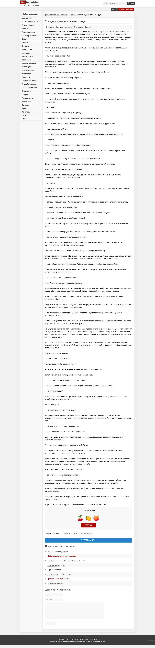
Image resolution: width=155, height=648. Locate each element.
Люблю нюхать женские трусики (61, 556)
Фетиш (25, 108)
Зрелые (25, 28)
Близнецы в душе (55, 583)
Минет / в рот (27, 49)
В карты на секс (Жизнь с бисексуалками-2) (66, 560)
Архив (121, 9)
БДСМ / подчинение (30, 21)
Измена (73, 14)
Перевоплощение (29, 63)
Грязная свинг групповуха (58, 579)
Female (24, 115)
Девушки (129, 9)
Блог (23, 119)
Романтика (26, 73)
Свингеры (26, 77)
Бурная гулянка (54, 569)
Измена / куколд (28, 32)
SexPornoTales (64, 642)
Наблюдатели (27, 56)
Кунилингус (26, 46)
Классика (25, 39)
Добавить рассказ (30, 14)
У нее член (26, 101)
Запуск (88, 525)
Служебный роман (29, 80)
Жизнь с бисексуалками (57, 551)
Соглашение (95, 642)
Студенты (26, 94)
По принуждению (29, 70)
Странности (26, 91)
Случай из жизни (29, 84)
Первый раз (26, 60)
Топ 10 (114, 9)
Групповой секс (28, 25)
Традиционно (27, 98)
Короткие (25, 42)
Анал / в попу (27, 18)
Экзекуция (26, 112)
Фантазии (26, 105)
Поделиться (86, 533)
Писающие (26, 67)
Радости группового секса (58, 574)
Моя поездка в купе (56, 565)
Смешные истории (29, 87)
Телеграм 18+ (88, 540)
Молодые (26, 53)
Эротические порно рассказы (56, 14)
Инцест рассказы (29, 35)
